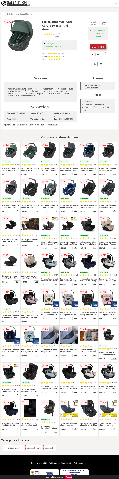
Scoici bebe (9, 14)
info (17, 174)
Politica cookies (80, 463)
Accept (69, 477)
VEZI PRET (98, 46)
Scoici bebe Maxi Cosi (24, 14)
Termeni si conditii (39, 463)
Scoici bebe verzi (34, 448)
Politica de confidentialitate (60, 463)
